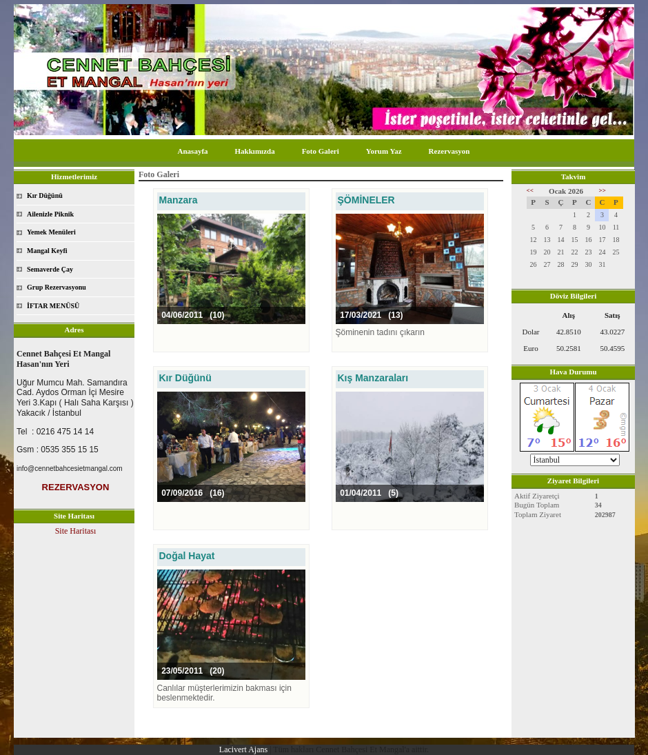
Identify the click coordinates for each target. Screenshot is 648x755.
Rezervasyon (449, 151)
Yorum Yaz (384, 151)
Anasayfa (193, 151)
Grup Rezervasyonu (56, 287)
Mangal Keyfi (47, 250)
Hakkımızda (255, 151)
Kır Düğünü (45, 195)
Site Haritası (76, 531)
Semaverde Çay (50, 269)
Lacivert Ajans (243, 749)
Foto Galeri (320, 151)
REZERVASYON (76, 487)
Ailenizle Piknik (50, 214)
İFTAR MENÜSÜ (53, 306)
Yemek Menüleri (51, 232)
